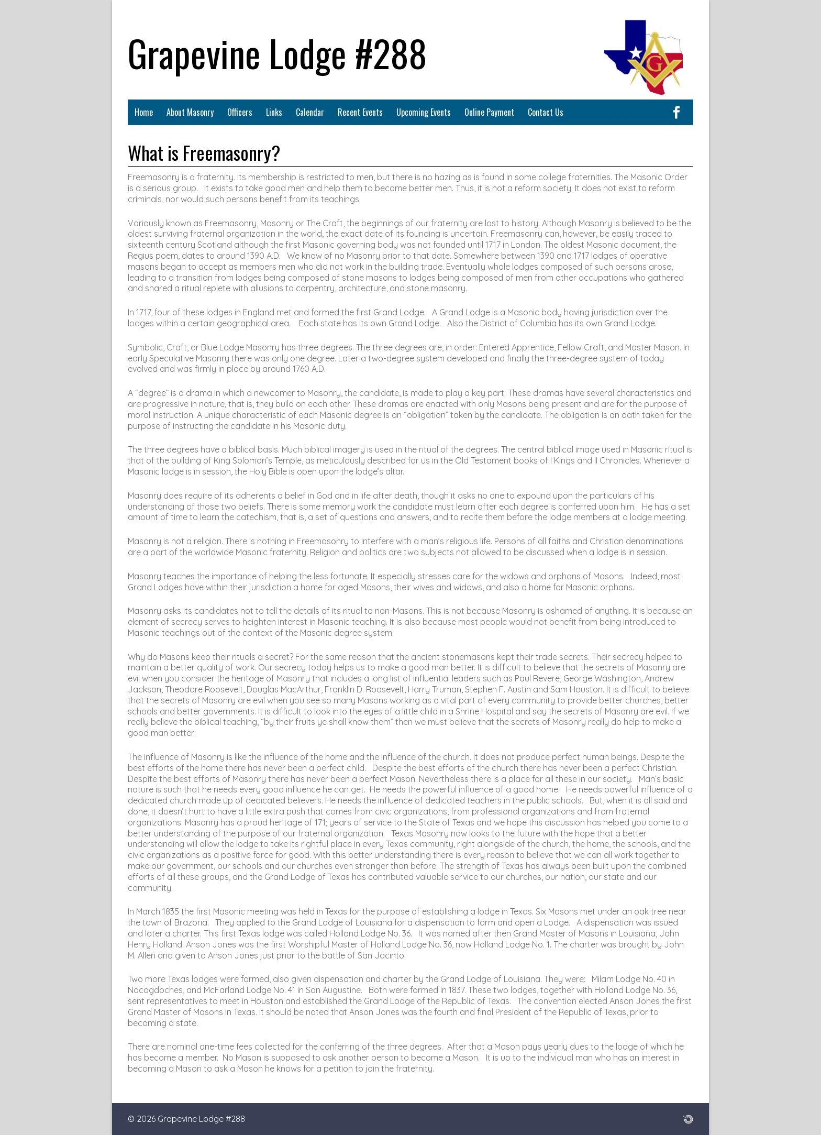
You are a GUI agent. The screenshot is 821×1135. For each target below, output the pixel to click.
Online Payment (489, 112)
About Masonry (190, 112)
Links (274, 112)
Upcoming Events (423, 112)
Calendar (310, 112)
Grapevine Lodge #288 (277, 52)
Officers (239, 112)
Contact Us (545, 112)
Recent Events (360, 112)
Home (144, 112)
